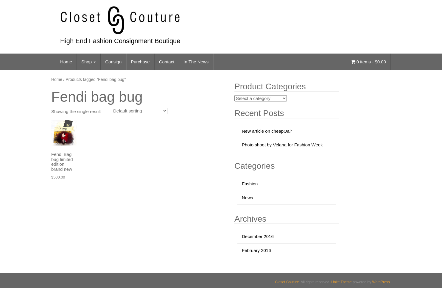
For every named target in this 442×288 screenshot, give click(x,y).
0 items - (368, 61)
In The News (195, 61)
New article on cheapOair (267, 131)
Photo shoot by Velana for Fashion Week (282, 144)
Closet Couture (287, 282)
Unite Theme (341, 282)
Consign (113, 61)
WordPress (381, 282)
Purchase (140, 61)
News (247, 197)
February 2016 (256, 250)
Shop (88, 61)
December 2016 (258, 236)
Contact (167, 61)
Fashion (250, 183)
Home (66, 61)
